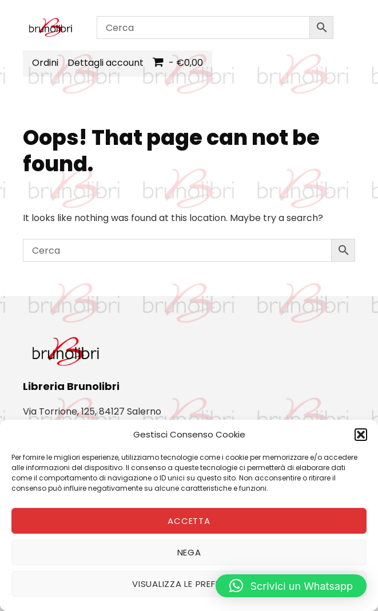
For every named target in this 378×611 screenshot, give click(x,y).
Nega (189, 552)
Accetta (189, 521)
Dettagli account (105, 62)
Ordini (45, 62)
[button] (361, 434)
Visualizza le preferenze (189, 584)
